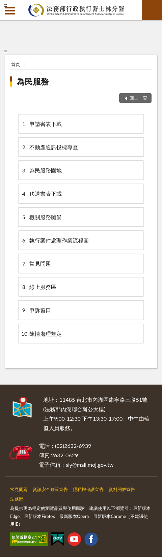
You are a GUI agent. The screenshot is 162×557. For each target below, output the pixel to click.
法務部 (16, 498)
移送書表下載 (41, 193)
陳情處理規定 (41, 333)
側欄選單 (10, 10)
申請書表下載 (41, 124)
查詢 (152, 10)
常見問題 (36, 263)
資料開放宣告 (122, 489)
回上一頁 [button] (138, 98)
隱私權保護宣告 (88, 489)
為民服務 (33, 81)
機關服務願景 (41, 217)
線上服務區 (38, 287)
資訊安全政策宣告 (50, 489)
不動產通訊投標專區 (49, 147)
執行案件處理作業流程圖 (55, 240)
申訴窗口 (36, 310)
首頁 (15, 64)
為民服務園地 (41, 170)
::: (5, 5)
